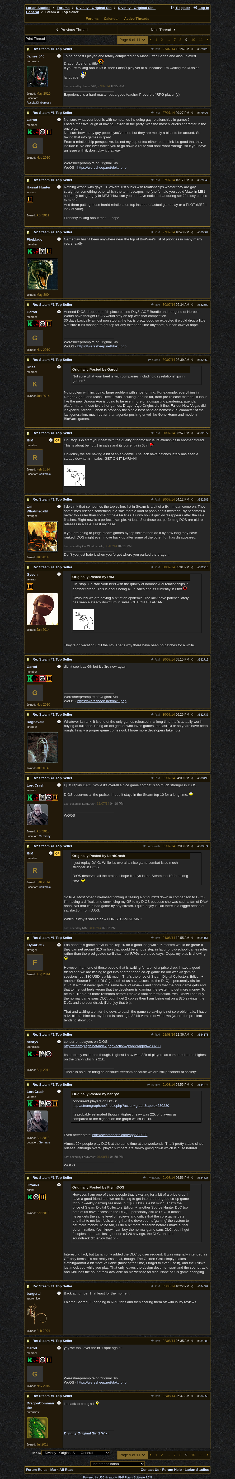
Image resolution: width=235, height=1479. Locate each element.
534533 (203, 1177)
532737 (203, 714)
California (45, 474)
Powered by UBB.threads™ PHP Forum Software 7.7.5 (117, 1477)
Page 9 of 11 (132, 40)
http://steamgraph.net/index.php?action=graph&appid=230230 (112, 1046)
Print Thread (35, 39)
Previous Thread (71, 30)
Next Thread (164, 30)
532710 (203, 567)
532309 (203, 304)
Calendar (111, 19)
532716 (203, 659)
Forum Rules (36, 1470)
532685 (203, 499)
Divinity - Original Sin (94, 8)
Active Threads (136, 19)
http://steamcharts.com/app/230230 (119, 1135)
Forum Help (172, 1470)
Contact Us (150, 1470)
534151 (203, 937)
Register (180, 8)
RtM (155, 49)
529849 (203, 180)
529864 (203, 232)
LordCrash (151, 846)
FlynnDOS (151, 1177)
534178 (203, 1034)
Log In (201, 8)
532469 (203, 359)
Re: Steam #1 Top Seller (52, 49)
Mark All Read (62, 1470)
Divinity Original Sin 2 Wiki (86, 1433)
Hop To (36, 1452)
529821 (203, 112)
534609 (203, 1286)
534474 (203, 1084)
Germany (44, 836)
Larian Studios (38, 8)
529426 (203, 49)
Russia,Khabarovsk (39, 102)
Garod (154, 359)
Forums (63, 8)
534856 (203, 1396)
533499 (203, 778)
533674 (203, 846)
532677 (203, 433)
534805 (203, 1340)
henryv (153, 1084)
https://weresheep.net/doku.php (101, 167)
